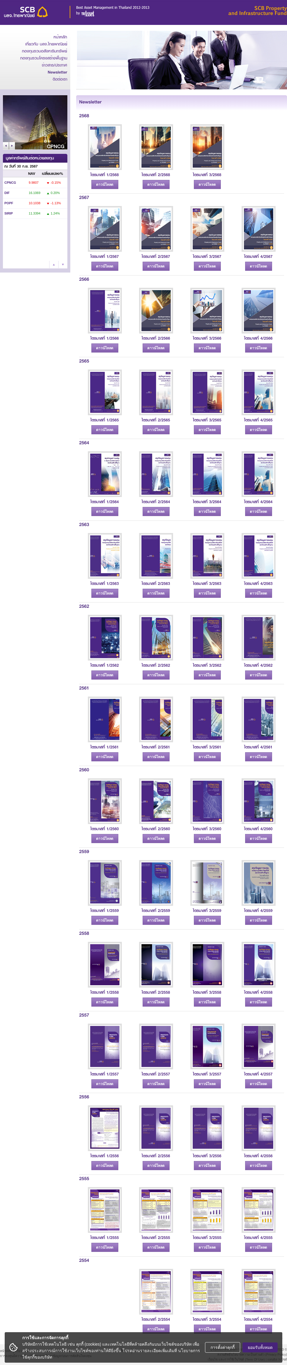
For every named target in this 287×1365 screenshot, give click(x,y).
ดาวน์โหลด (104, 185)
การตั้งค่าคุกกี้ (223, 1347)
